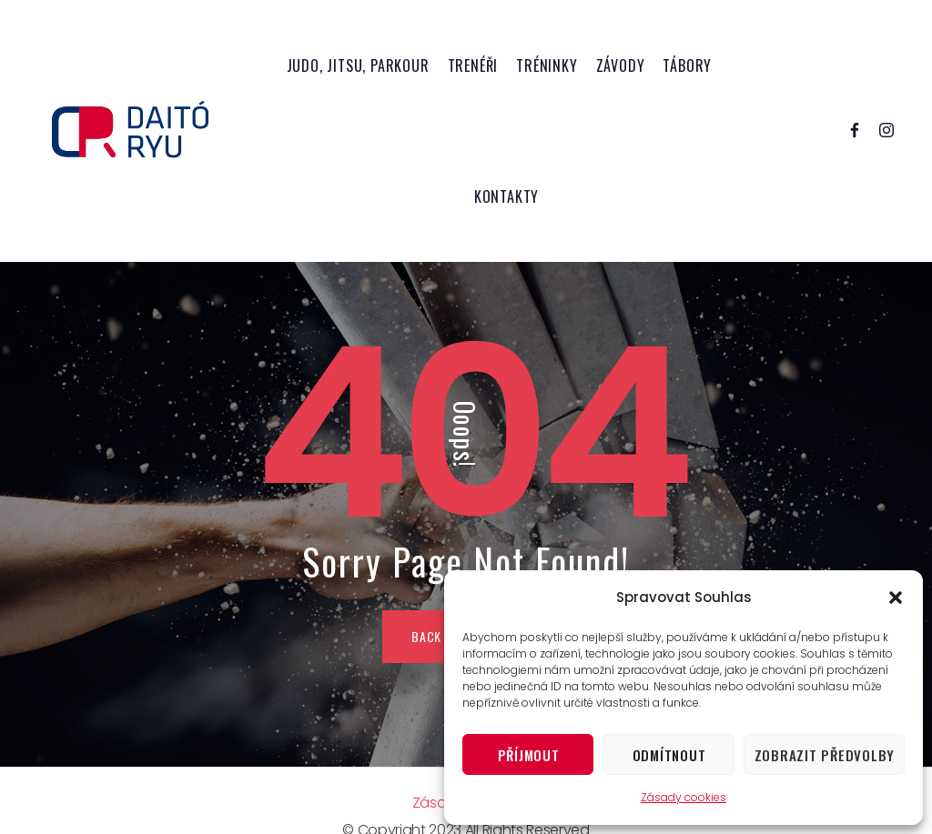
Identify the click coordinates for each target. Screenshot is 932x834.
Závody (620, 65)
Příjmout (529, 755)
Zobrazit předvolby (825, 755)
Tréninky (546, 65)
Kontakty (506, 196)
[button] (895, 597)
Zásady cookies (683, 797)
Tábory (687, 65)
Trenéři (473, 65)
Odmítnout (669, 755)
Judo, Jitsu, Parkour (358, 65)
